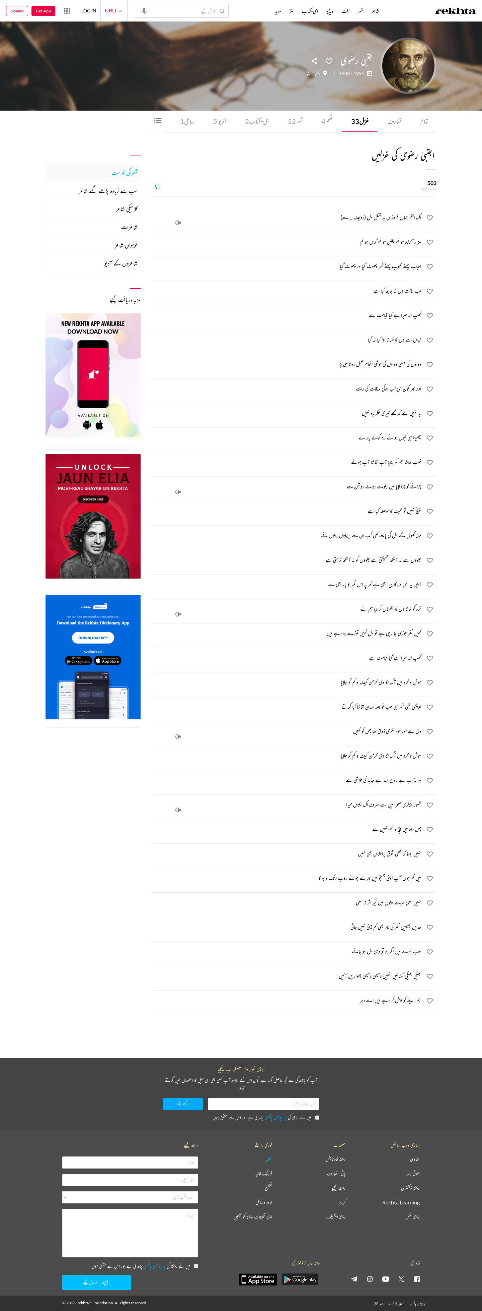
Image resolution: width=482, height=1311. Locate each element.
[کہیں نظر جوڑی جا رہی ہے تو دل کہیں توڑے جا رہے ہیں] (286, 634)
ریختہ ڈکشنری (410, 1188)
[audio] (178, 223)
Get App (43, 10)
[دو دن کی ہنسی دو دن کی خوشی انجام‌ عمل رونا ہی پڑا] (286, 365)
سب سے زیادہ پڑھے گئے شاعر (108, 191)
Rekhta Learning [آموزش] (401, 1202)
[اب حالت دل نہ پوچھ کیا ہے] (286, 291)
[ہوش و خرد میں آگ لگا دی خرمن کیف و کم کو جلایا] (286, 683)
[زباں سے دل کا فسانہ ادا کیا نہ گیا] (286, 340)
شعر (295, 121)
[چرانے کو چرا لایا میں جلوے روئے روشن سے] (286, 487)
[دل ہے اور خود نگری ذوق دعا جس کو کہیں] (286, 732)
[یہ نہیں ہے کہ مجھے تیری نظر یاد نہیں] (286, 414)
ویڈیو (329, 11)
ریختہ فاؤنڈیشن (335, 1159)
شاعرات (129, 227)
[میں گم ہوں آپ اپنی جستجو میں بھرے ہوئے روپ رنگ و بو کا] (286, 879)
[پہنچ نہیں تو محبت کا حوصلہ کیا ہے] (286, 511)
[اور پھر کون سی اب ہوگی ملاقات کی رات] (286, 389)
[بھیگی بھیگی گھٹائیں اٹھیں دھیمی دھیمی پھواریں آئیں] (286, 976)
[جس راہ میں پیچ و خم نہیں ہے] (286, 830)
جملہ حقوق (378, 1303)
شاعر (375, 11)
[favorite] (429, 219)
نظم (327, 121)
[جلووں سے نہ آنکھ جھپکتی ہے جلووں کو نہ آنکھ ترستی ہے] (286, 560)
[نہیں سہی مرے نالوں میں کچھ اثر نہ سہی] (286, 903)
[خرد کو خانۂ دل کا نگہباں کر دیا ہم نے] (286, 609)
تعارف (394, 121)
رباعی (187, 121)
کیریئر (342, 1202)
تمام (424, 121)
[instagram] (370, 1278)
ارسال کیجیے (96, 1282)
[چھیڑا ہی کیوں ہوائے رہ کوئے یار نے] (286, 438)
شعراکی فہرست (125, 173)
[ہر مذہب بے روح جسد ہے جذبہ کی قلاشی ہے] (286, 781)
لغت (345, 11)
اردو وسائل (263, 1202)
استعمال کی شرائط (396, 1303)
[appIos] (258, 1279)
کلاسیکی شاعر (127, 209)
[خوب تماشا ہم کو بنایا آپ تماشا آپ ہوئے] (286, 463)
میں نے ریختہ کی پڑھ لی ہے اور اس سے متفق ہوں (266, 1117)
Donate (17, 10)
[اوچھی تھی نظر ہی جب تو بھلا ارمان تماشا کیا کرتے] (286, 707)
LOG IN (88, 10)
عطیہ (268, 1159)
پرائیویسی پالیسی (275, 1117)
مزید (278, 11)
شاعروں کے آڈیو (121, 263)
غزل (360, 121)
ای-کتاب (257, 121)
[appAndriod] (299, 1279)
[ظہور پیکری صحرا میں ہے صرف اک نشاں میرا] (286, 805)
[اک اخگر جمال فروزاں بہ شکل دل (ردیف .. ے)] (286, 218)
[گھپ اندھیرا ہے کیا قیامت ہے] (286, 316)
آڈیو (220, 121)
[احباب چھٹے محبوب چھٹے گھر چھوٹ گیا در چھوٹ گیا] (286, 267)
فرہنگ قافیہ (263, 1174)
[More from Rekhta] (67, 11)
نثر (291, 11)
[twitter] (401, 1278)
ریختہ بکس (412, 1217)
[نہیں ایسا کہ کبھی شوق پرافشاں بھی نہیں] (286, 854)
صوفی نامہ (413, 1174)
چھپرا (316, 73)
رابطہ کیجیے (338, 1188)
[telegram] (354, 1278)
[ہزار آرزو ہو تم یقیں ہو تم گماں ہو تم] (286, 242)
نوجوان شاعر (126, 245)
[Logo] (455, 11)
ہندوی (415, 1159)
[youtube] (385, 1278)
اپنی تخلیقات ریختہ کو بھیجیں (253, 1217)
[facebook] (417, 1278)
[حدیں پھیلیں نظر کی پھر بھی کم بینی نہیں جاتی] (286, 927)
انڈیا (308, 73)
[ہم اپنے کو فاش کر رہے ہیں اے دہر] (286, 1001)
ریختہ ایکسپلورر (336, 1217)
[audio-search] (144, 10)
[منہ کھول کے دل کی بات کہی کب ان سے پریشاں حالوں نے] (286, 536)
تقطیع (268, 1188)
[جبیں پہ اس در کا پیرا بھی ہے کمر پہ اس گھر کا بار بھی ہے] (286, 585)
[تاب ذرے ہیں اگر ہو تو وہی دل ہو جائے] (286, 952)
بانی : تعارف (336, 1174)
